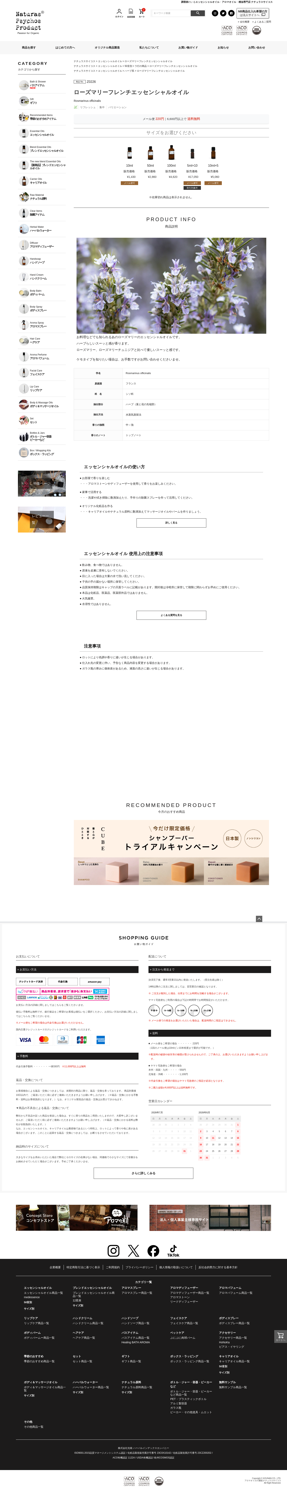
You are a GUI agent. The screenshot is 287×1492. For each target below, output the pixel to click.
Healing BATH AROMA (136, 1342)
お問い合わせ (256, 47)
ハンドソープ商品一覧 (135, 1323)
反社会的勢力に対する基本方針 (218, 1267)
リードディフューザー (184, 1301)
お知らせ (223, 47)
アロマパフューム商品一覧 (236, 1292)
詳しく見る (171, 522)
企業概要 (55, 1267)
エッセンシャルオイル (110, 61)
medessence (32, 1297)
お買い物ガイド (188, 47)
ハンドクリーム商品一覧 (88, 1323)
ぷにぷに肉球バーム (182, 1337)
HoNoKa (224, 1342)
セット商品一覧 (82, 1361)
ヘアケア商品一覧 (84, 1337)
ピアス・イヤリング (231, 1346)
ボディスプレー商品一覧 (234, 1323)
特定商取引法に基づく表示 (83, 1267)
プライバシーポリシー (139, 1267)
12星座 (77, 1300)
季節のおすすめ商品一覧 (39, 1361)
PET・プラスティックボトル (188, 1399)
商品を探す (29, 47)
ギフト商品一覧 (131, 1361)
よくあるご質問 (262, 22)
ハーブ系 (129, 70)
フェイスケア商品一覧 (184, 1323)
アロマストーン (180, 1297)
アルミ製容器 (178, 1403)
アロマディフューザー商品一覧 (189, 1292)
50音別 (128, 66)
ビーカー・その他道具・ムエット (191, 1412)
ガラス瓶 (175, 1407)
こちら (57, 1005)
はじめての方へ (65, 47)
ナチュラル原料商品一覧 (137, 1387)
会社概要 (245, 22)
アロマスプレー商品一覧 (137, 1292)
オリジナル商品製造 (107, 47)
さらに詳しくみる (143, 1173)
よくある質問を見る (171, 615)
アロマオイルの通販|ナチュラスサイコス (263, 1480)
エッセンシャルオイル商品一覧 (43, 1292)
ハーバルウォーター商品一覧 (91, 1387)
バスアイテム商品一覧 (135, 1337)
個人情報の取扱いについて (176, 1267)
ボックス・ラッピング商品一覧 (189, 1361)
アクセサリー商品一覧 (233, 1337)
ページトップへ (259, 919)
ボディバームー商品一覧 (39, 1337)
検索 (198, 13)
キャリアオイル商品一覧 (234, 1361)
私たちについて (149, 47)
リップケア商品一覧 (36, 1323)
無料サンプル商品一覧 (233, 1387)
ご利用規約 (113, 1267)
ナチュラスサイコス (84, 61)
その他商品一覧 (33, 1426)
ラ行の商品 (141, 66)
